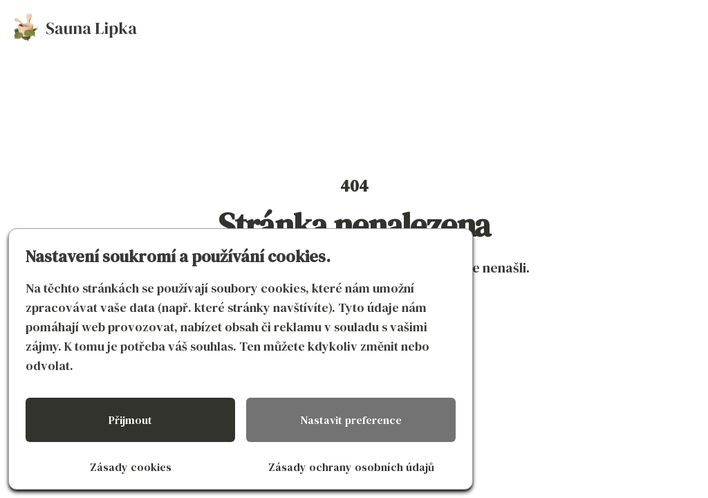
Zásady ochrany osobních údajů (351, 466)
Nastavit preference (351, 419)
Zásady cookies (130, 466)
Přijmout (130, 419)
